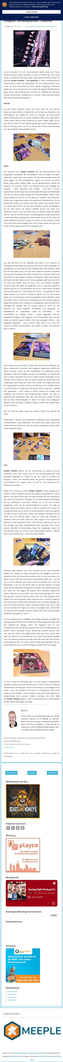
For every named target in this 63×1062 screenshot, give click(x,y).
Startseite (32, 773)
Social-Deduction (51, 26)
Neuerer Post (11, 773)
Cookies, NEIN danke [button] (31, 17)
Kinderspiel (11, 1000)
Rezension (42, 26)
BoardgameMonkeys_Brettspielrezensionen (28, 1053)
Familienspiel (12, 994)
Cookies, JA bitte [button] (31, 12)
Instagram (22, 828)
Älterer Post (52, 773)
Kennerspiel (29, 26)
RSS (13, 828)
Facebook (8, 828)
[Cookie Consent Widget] (31, 10)
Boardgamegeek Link (9, 747)
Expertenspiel (12, 991)
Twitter (18, 828)
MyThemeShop (17, 1056)
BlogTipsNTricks (43, 1056)
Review (35, 26)
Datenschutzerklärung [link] (40, 7)
